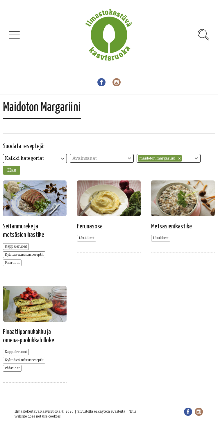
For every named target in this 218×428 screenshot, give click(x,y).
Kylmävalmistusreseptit (24, 254)
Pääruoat (12, 263)
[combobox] (35, 158)
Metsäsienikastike (171, 226)
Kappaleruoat (16, 246)
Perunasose (90, 226)
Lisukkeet (86, 238)
